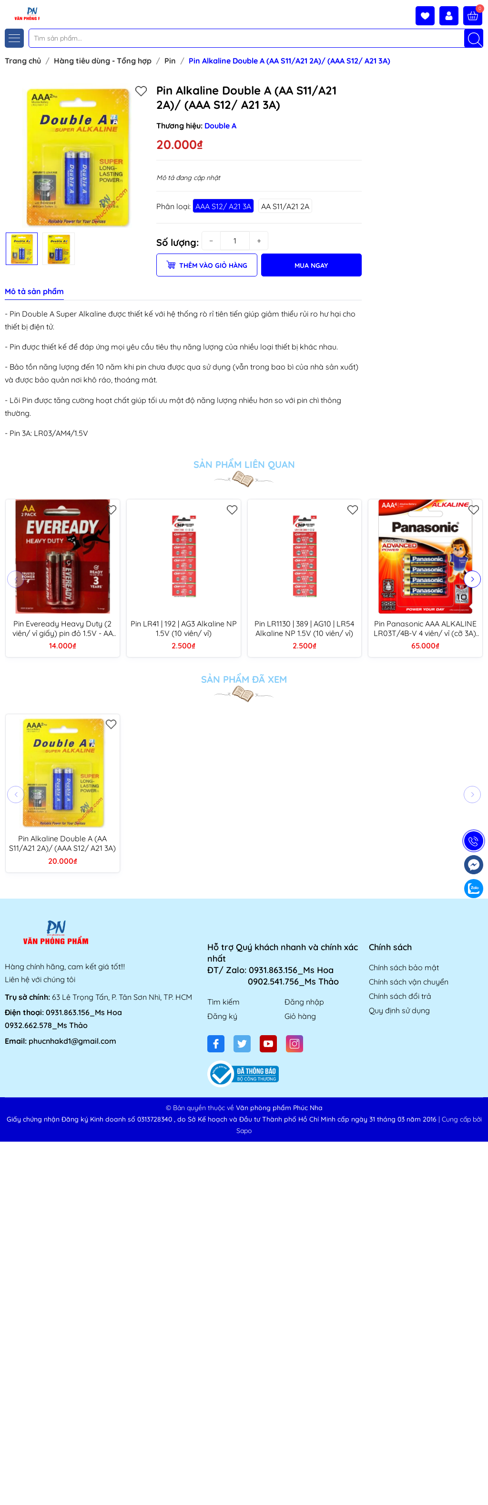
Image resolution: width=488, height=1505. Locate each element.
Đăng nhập (304, 1002)
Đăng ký (222, 1016)
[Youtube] (268, 1043)
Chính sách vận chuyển (408, 981)
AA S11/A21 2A (285, 206)
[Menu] (14, 38)
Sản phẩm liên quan (244, 464)
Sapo (244, 1130)
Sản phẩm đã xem (244, 679)
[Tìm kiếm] (473, 38)
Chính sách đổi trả (400, 996)
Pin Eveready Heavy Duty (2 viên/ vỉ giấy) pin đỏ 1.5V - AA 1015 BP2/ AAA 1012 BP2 (62, 628)
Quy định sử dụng (399, 1010)
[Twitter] (242, 1043)
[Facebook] (215, 1043)
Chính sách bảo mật (404, 967)
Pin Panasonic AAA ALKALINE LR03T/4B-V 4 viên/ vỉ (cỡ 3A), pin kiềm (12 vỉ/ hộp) (426, 628)
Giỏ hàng (300, 1016)
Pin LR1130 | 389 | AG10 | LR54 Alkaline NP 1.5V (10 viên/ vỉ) (304, 628)
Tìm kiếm (223, 1002)
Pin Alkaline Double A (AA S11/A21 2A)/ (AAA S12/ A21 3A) (62, 843)
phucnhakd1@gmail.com (72, 1041)
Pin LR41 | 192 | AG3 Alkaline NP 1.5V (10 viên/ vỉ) (184, 628)
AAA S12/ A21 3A (223, 206)
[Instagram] (294, 1043)
